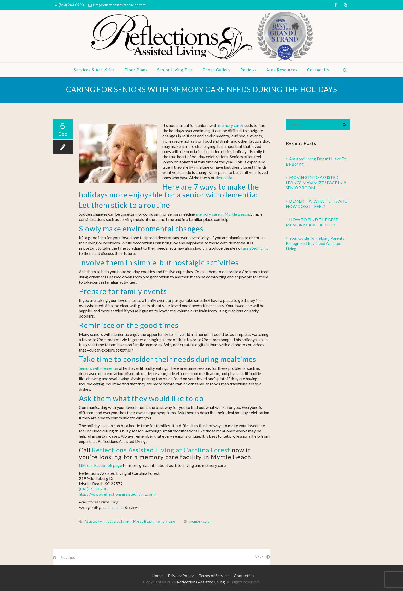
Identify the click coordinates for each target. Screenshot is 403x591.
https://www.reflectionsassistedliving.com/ (117, 493)
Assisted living (95, 521)
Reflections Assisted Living (201, 581)
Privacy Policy (181, 575)
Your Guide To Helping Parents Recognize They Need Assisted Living (315, 243)
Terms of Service (214, 575)
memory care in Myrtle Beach (222, 214)
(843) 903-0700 (71, 5)
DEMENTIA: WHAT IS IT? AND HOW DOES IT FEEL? (317, 203)
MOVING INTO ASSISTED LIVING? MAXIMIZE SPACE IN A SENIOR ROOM (316, 182)
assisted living (255, 247)
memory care (230, 125)
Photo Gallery (217, 69)
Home (157, 575)
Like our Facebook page (100, 465)
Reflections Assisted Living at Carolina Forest (161, 450)
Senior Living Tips (175, 69)
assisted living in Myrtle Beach (130, 521)
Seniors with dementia (98, 368)
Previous (67, 557)
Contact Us (318, 69)
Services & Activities (94, 69)
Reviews (248, 69)
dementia (223, 177)
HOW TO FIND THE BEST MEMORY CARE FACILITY (312, 222)
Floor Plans (136, 69)
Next (259, 556)
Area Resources (281, 69)
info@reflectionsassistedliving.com (119, 5)
